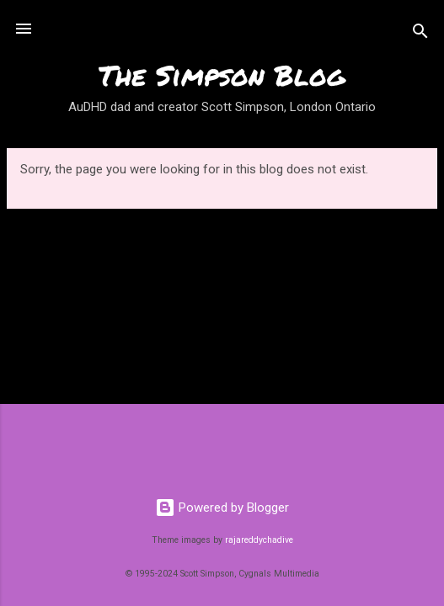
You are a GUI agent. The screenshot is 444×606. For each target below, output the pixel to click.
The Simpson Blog (222, 74)
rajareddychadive (259, 539)
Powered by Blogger (222, 507)
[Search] (420, 34)
